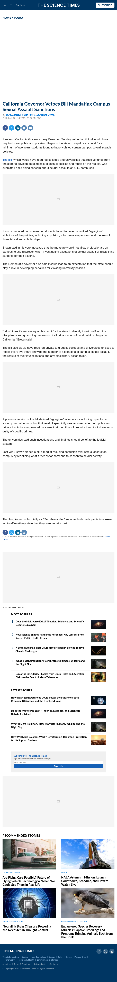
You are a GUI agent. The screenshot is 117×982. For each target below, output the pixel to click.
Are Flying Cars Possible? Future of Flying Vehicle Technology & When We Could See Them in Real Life (29, 881)
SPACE (64, 872)
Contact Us (54, 964)
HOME (7, 17)
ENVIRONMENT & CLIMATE (74, 921)
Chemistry (10, 960)
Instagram (111, 951)
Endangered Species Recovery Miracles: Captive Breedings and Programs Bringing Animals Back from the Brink (87, 931)
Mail (30, 128)
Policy (60, 957)
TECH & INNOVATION (13, 872)
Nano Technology (38, 957)
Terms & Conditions (22, 964)
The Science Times (58, 5)
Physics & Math (81, 957)
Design (25, 957)
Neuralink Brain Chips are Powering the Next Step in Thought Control (27, 928)
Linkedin (18, 128)
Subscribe (105, 5)
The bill (7, 159)
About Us (7, 964)
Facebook (5, 128)
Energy (52, 957)
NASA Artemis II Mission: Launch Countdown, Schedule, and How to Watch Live (85, 880)
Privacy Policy (40, 964)
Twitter (11, 128)
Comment (24, 128)
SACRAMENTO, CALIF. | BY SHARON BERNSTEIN (31, 115)
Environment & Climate (47, 960)
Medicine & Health (25, 960)
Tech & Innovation (11, 957)
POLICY (19, 17)
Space (69, 957)
